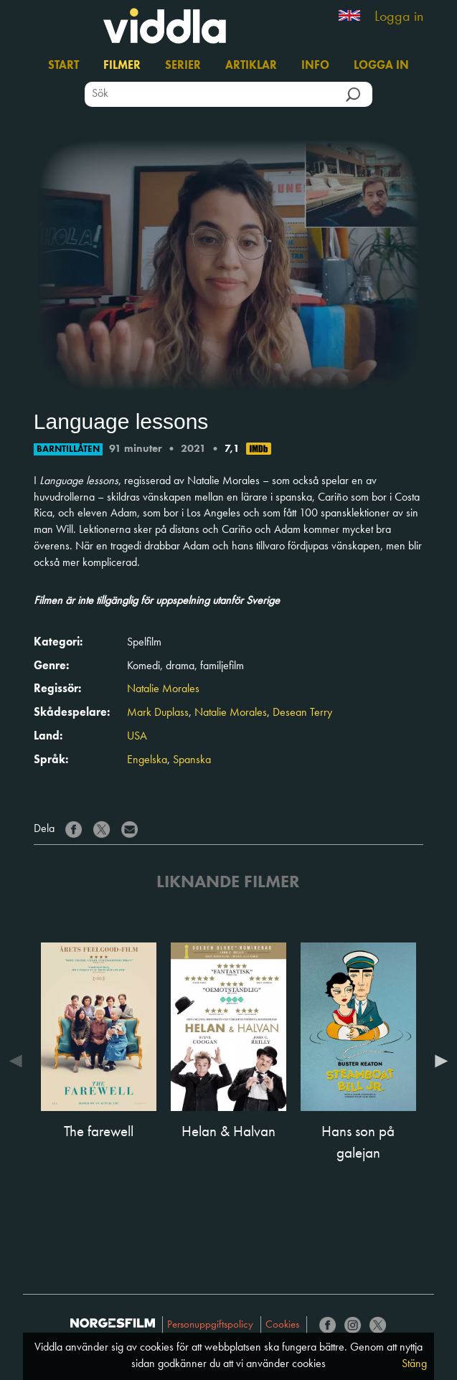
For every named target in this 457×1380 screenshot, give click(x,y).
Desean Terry (302, 713)
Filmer (122, 66)
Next (437, 1060)
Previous (19, 1060)
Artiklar (251, 66)
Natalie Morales (163, 689)
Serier (183, 66)
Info (315, 66)
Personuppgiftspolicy (210, 1325)
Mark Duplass (158, 713)
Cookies (282, 1325)
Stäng (414, 1364)
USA (137, 736)
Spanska (192, 760)
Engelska (147, 760)
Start (63, 66)
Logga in (398, 17)
